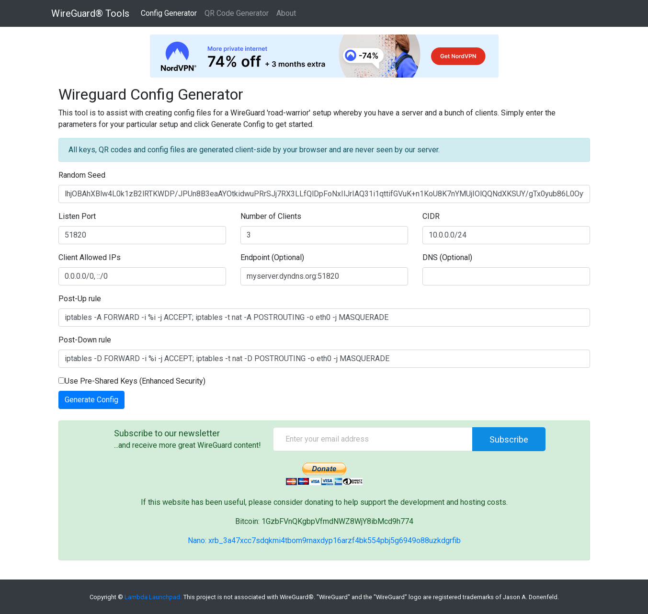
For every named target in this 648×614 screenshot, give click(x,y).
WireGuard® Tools (90, 13)
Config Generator (169, 13)
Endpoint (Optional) (272, 257)
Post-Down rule (84, 339)
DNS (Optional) (447, 257)
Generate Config (91, 399)
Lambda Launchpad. (153, 597)
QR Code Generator (237, 13)
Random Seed (81, 175)
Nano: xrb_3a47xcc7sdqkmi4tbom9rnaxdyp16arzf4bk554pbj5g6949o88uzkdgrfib (324, 540)
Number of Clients (270, 216)
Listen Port (77, 216)
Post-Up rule (79, 298)
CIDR (431, 216)
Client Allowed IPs (89, 257)
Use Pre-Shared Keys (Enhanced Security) (131, 381)
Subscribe (508, 439)
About (286, 13)
